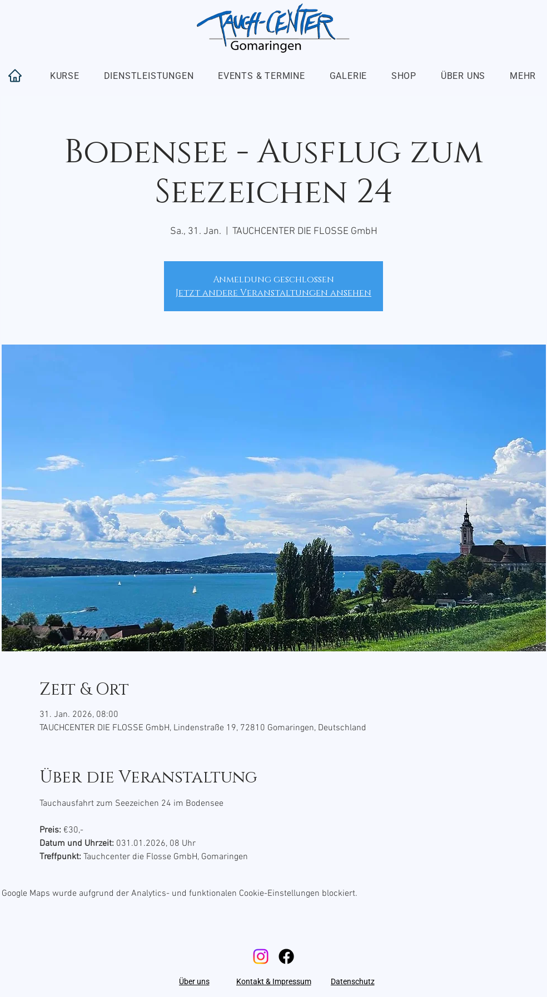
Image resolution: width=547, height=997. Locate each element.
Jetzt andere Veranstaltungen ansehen (273, 293)
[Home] (15, 75)
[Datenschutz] (352, 981)
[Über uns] (194, 981)
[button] (64, 76)
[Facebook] (286, 956)
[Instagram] (261, 956)
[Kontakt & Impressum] (273, 981)
